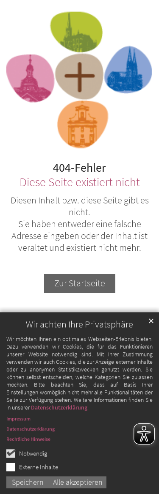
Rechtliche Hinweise (28, 467)
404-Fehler (79, 168)
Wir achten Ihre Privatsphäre (79, 353)
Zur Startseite (79, 283)
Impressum (18, 447)
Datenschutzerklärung (59, 436)
